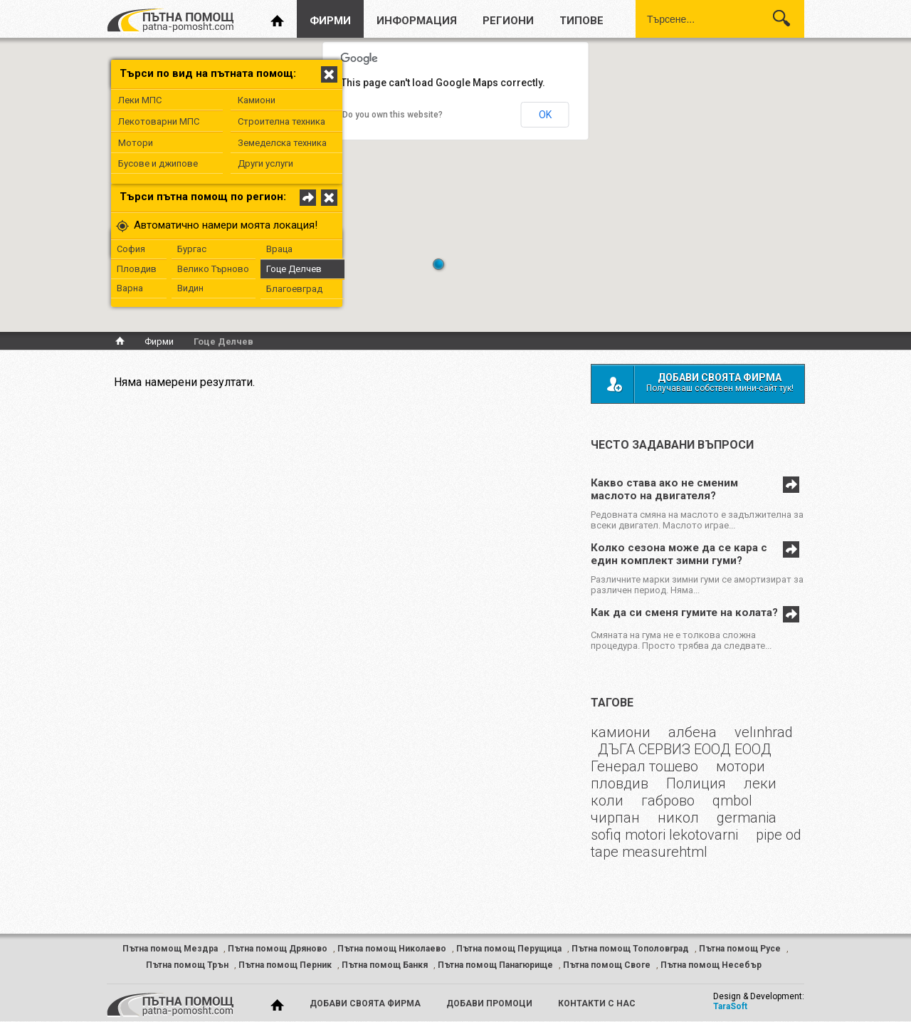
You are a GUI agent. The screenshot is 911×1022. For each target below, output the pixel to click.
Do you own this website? (392, 115)
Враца (279, 249)
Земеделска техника (282, 142)
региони (508, 20)
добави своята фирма (365, 1003)
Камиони (256, 100)
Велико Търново (213, 269)
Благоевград (294, 288)
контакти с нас (597, 1003)
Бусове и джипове (158, 163)
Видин (190, 288)
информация (416, 20)
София (131, 249)
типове (581, 20)
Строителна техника (281, 121)
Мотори (135, 142)
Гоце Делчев (294, 269)
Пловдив (137, 269)
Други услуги (265, 163)
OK (545, 114)
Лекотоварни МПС (158, 121)
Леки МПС (140, 100)
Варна (130, 288)
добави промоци (489, 1003)
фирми (330, 20)
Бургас (191, 249)
